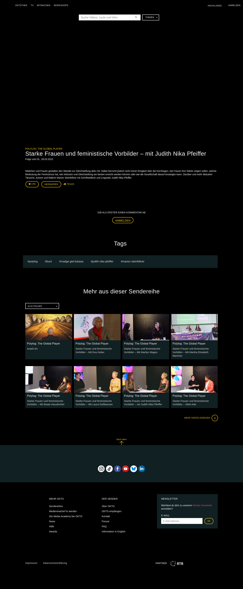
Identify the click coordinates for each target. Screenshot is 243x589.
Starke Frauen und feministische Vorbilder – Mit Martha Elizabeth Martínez (190, 352)
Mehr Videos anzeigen (201, 417)
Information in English (113, 530)
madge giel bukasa (72, 261)
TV (33, 5)
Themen (151, 17)
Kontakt (106, 515)
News (52, 520)
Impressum (31, 562)
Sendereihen (56, 505)
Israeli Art (32, 348)
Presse (105, 520)
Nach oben (121, 440)
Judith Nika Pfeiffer (102, 261)
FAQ (104, 525)
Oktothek (22, 5)
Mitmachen (44, 5)
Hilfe (51, 525)
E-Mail (165, 514)
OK (208, 520)
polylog (33, 261)
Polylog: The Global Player (43, 148)
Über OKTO (108, 505)
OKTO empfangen (112, 510)
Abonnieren (51, 184)
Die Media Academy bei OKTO (65, 515)
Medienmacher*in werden (63, 510)
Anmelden (123, 220)
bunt (49, 261)
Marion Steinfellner (133, 261)
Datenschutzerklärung (55, 562)
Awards (53, 530)
